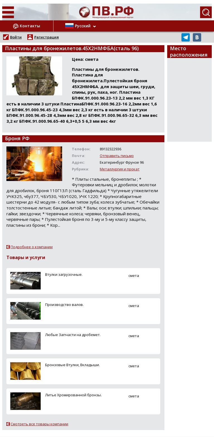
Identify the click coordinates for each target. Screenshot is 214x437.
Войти (16, 37)
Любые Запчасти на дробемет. (73, 334)
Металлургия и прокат (120, 169)
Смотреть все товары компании (39, 423)
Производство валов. (64, 304)
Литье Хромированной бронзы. (73, 394)
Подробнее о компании (32, 246)
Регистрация (46, 37)
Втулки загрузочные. (63, 274)
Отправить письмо (117, 155)
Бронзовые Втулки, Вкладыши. (72, 364)
